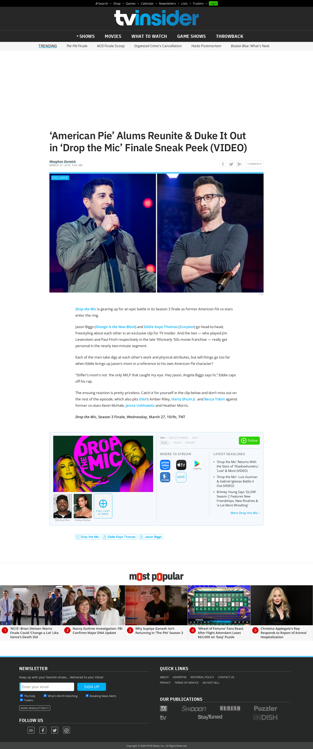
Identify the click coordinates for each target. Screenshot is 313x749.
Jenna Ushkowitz (140, 405)
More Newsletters (34, 708)
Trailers (198, 3)
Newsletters (167, 3)
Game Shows (191, 36)
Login (213, 3)
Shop (117, 3)
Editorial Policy (202, 677)
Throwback (230, 36)
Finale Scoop (111, 46)
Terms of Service (187, 682)
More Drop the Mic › (245, 513)
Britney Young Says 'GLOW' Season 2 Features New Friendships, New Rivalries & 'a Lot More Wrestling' (237, 498)
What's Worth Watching (63, 696)
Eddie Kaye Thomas (161, 326)
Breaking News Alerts (103, 696)
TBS (162, 437)
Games (131, 3)
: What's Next (250, 46)
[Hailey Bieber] (82, 508)
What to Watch (149, 36)
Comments (255, 163)
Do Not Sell (211, 682)
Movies (113, 36)
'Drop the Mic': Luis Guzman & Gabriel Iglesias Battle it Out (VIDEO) (237, 481)
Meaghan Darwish (62, 161)
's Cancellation (158, 46)
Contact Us (226, 677)
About (164, 677)
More (181, 477)
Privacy (165, 682)
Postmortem (206, 46)
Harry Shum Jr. (183, 399)
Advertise (179, 677)
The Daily (29, 696)
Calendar (147, 3)
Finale (76, 46)
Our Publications (181, 699)
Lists (184, 3)
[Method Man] (62, 508)
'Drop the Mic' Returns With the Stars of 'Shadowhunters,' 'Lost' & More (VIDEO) (238, 466)
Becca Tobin (214, 399)
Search (103, 3)
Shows (87, 36)
